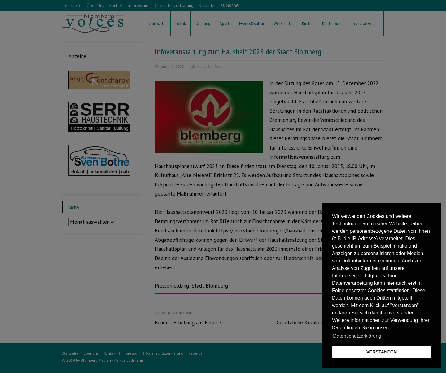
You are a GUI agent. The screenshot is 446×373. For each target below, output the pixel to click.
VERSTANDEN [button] (381, 351)
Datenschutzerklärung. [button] (358, 336)
